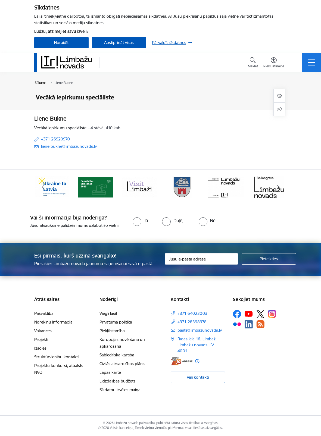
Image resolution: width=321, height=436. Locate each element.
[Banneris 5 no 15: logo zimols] (226, 186)
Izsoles (40, 348)
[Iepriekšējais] (43, 187)
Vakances (43, 330)
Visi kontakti (198, 377)
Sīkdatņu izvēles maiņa (120, 389)
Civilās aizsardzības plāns (122, 363)
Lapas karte (110, 372)
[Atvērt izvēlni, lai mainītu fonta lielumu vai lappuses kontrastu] (274, 63)
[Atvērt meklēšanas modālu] (253, 63)
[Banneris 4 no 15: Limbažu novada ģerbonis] (182, 186)
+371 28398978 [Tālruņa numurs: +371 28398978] (192, 321)
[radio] (140, 220)
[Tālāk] (278, 187)
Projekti (41, 339)
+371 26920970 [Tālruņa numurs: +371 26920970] (55, 139)
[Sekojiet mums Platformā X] (260, 314)
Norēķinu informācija (53, 322)
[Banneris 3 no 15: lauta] (139, 186)
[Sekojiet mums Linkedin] (249, 324)
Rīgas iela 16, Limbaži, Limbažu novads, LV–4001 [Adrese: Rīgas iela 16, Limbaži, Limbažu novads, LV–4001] (197, 344)
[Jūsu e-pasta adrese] (201, 259)
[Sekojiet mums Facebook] (237, 314)
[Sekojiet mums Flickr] (237, 324)
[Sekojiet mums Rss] (260, 324)
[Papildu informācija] (197, 361)
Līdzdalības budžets (117, 381)
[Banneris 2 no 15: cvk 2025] (95, 186)
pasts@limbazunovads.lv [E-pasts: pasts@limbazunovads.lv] (199, 330)
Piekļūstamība (112, 330)
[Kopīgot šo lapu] (279, 109)
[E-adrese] (181, 361)
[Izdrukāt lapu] (279, 95)
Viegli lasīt (108, 313)
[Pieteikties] (269, 259)
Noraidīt (61, 42)
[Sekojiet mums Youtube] (249, 313)
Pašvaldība (44, 313)
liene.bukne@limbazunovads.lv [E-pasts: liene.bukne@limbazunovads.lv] (69, 146)
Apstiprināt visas (119, 42)
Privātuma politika (115, 322)
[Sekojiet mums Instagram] (272, 314)
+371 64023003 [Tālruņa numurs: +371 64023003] (192, 313)
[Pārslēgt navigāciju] (311, 62)
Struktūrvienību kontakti (56, 356)
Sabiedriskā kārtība (116, 354)
